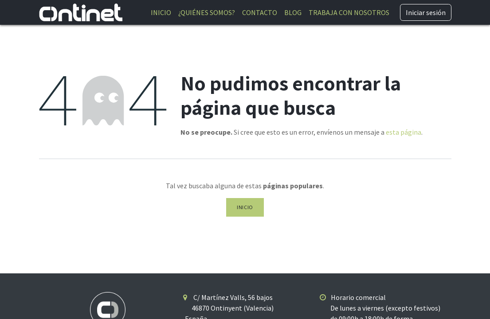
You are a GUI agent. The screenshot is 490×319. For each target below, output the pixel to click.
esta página (403, 132)
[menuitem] (161, 12)
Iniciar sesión (426, 12)
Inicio (245, 207)
